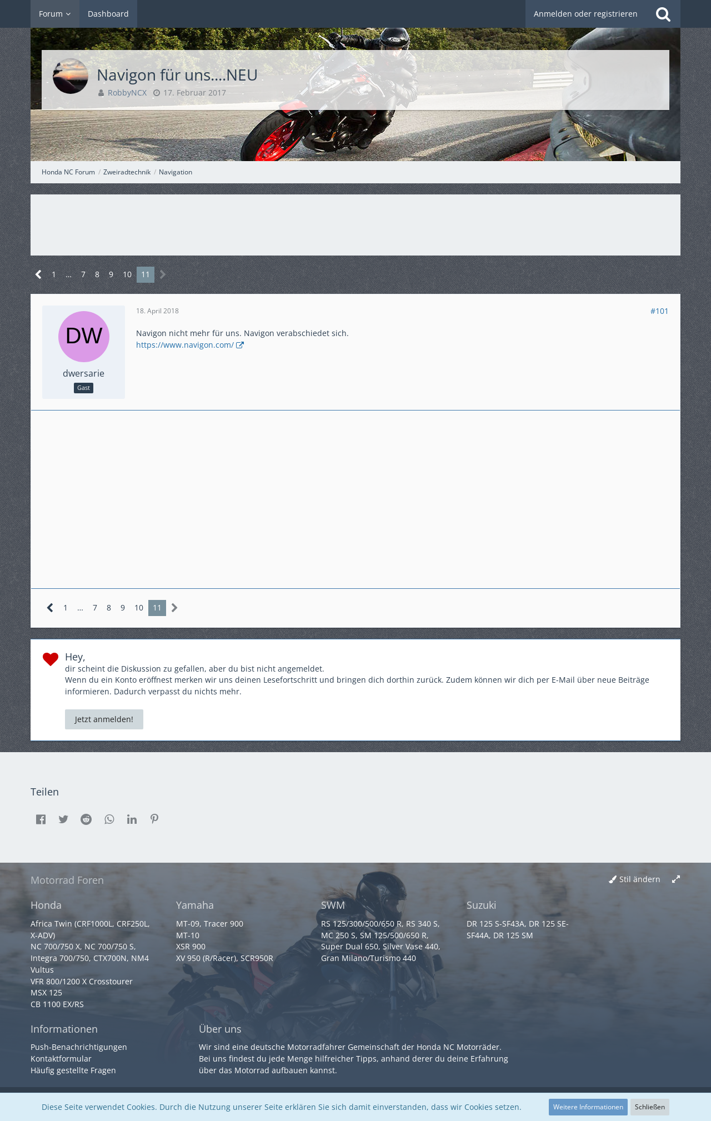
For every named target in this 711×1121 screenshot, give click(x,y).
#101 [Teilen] (659, 311)
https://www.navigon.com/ (185, 344)
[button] (41, 819)
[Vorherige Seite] (39, 275)
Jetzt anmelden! (104, 719)
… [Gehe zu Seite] (69, 274)
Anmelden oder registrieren (586, 13)
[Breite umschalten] (676, 879)
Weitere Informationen (588, 1107)
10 (127, 274)
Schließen (650, 1107)
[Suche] (663, 14)
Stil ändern (639, 879)
